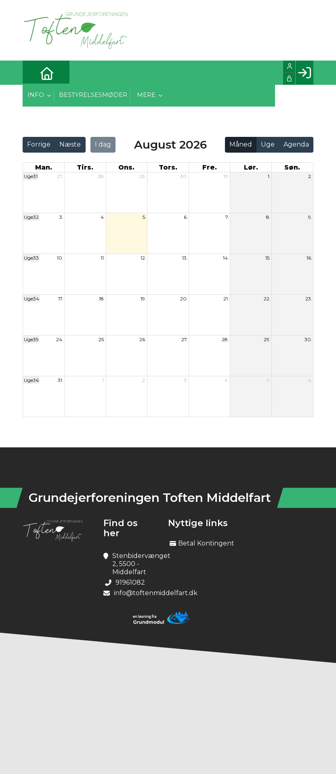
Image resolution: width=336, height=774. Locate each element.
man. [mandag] (43, 167)
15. (268, 258)
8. (268, 217)
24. (59, 339)
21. (226, 299)
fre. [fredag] (209, 167)
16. (309, 258)
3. (61, 217)
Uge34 (31, 299)
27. (60, 176)
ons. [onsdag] (126, 167)
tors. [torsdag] (168, 167)
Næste (70, 144)
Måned (240, 144)
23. (308, 299)
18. (102, 299)
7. (227, 217)
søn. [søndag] (292, 167)
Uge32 (31, 217)
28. (101, 176)
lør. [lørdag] (251, 167)
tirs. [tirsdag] (85, 167)
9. (310, 217)
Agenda (296, 144)
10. (60, 258)
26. (142, 339)
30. (184, 176)
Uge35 (31, 339)
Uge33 (31, 258)
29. (142, 176)
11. (103, 258)
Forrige (38, 144)
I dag (103, 144)
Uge (268, 144)
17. (60, 299)
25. (102, 339)
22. (267, 299)
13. (185, 258)
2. (310, 176)
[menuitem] (35, 73)
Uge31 (31, 176)
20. (184, 299)
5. (144, 217)
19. (143, 299)
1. (269, 176)
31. (226, 176)
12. (143, 258)
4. (103, 217)
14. (226, 258)
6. (186, 217)
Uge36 (31, 380)
